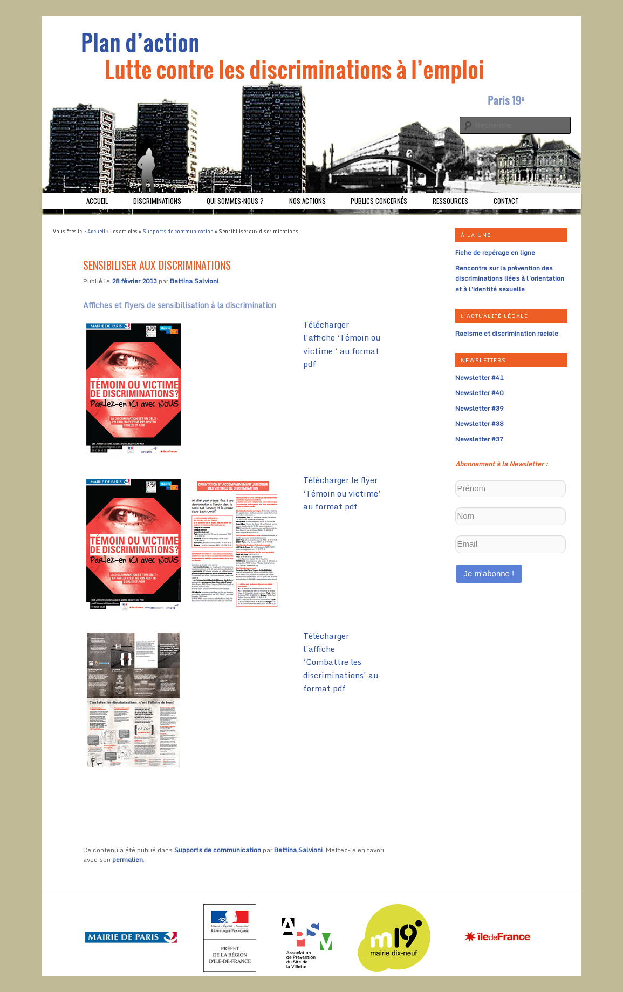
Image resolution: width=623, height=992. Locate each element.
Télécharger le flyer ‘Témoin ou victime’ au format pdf (342, 493)
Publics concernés (379, 200)
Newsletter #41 (479, 377)
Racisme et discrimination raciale (506, 333)
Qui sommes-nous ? (235, 200)
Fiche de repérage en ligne (495, 252)
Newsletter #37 (479, 439)
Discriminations (157, 200)
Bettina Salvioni (194, 281)
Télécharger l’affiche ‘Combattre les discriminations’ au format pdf (340, 662)
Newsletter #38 (479, 423)
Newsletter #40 (479, 393)
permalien (127, 859)
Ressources (450, 200)
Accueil (97, 200)
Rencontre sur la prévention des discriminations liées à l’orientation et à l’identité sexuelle (509, 278)
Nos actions (307, 200)
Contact (506, 200)
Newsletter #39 (479, 408)
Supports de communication (178, 231)
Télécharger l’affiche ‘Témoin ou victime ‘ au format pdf (341, 344)
